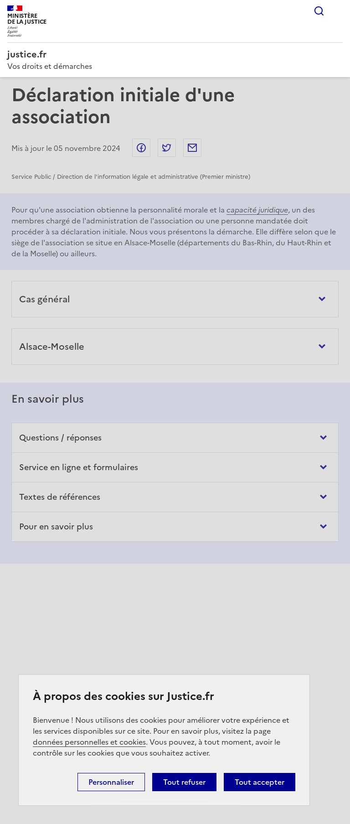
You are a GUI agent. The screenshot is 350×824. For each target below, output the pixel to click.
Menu (337, 11)
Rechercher (319, 11)
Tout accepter (259, 782)
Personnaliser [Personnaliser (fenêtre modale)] (111, 782)
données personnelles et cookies (89, 741)
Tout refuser (184, 782)
